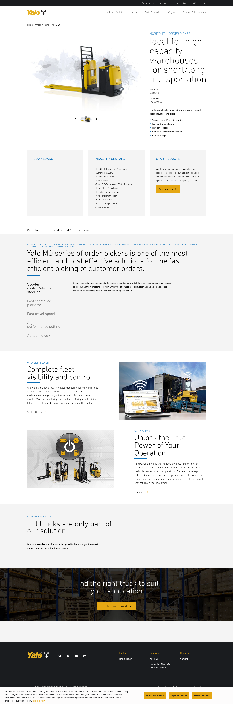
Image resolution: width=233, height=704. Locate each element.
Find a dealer (125, 658)
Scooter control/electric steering (39, 288)
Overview (33, 230)
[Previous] (75, 119)
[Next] (96, 119)
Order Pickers (42, 25)
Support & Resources (194, 12)
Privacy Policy (164, 687)
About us (154, 658)
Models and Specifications (71, 230)
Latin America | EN (168, 3)
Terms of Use (182, 687)
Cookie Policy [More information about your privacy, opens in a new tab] (39, 701)
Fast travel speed (41, 313)
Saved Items (189, 3)
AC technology (38, 335)
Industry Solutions (116, 12)
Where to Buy (148, 3)
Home (30, 25)
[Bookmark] (204, 33)
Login (203, 3)
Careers (184, 658)
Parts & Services (154, 12)
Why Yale (172, 12)
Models (135, 12)
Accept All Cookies (202, 696)
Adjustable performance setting (43, 324)
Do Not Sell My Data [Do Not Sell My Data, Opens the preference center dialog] (155, 696)
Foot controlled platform (39, 303)
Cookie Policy (199, 687)
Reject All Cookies (179, 696)
